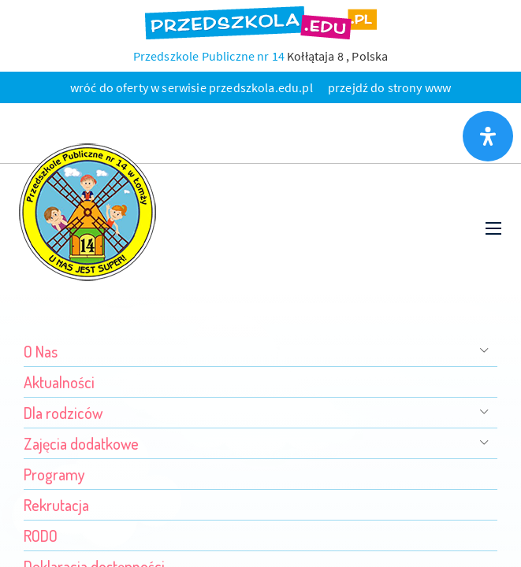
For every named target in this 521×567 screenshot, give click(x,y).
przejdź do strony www (389, 87)
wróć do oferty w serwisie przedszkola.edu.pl (191, 87)
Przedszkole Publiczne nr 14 (209, 56)
